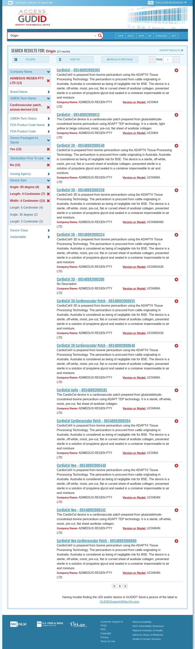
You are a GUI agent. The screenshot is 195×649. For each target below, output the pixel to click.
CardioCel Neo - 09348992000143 (81, 510)
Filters (30, 59)
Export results (170, 50)
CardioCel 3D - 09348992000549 (81, 145)
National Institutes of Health (147, 630)
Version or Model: (134, 102)
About (130, 35)
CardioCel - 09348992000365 (78, 70)
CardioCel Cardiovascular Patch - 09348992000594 (93, 421)
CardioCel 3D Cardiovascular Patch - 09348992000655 (96, 301)
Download (161, 35)
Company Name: (67, 102)
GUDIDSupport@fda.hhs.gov (119, 601)
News (141, 35)
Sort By (75, 59)
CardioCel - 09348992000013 (78, 114)
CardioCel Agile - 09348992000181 (82, 390)
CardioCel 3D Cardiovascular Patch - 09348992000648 (96, 345)
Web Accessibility (141, 621)
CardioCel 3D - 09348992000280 (80, 279)
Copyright (106, 633)
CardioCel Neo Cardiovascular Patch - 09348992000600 (97, 541)
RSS (103, 629)
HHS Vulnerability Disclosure (148, 626)
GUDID (33, 17)
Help (173, 35)
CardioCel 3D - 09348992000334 (81, 234)
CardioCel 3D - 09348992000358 (81, 190)
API (149, 35)
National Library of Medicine (34, 3)
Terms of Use (108, 641)
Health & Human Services (146, 639)
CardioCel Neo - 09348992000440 (81, 465)
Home (120, 35)
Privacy (105, 637)
